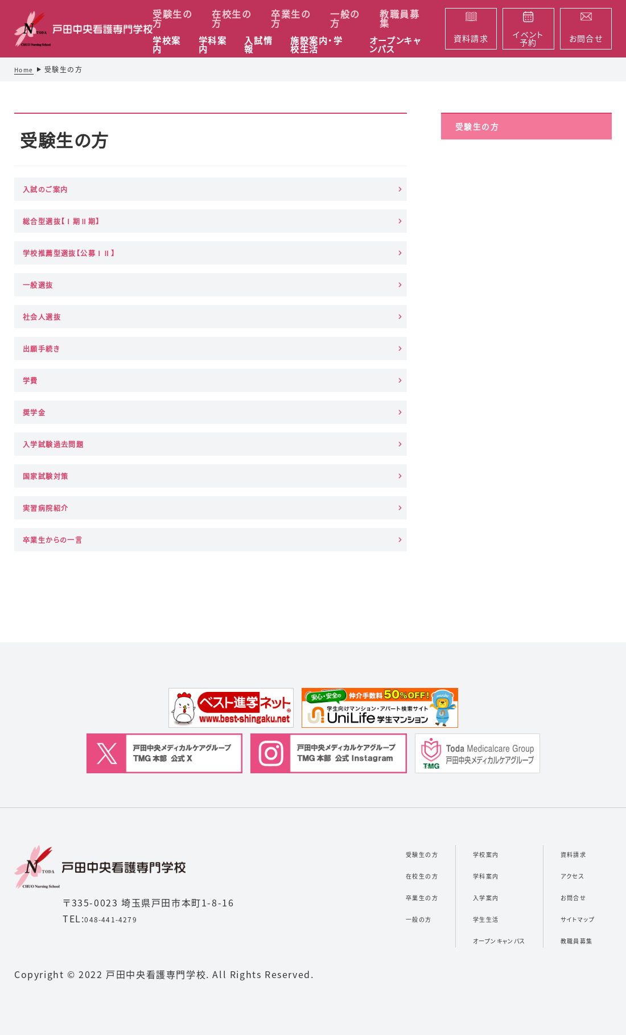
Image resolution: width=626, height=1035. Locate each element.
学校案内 (167, 45)
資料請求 (562, 707)
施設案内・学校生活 (316, 45)
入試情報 (258, 45)
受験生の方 (172, 18)
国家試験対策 (59, 378)
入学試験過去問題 (338, 314)
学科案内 (213, 45)
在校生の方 (231, 18)
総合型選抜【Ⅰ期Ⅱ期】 (198, 203)
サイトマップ (568, 771)
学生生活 (445, 771)
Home (25, 69)
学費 (37, 314)
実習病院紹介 (195, 378)
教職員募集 (399, 18)
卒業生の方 (290, 18)
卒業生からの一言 (336, 378)
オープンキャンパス (395, 45)
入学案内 (445, 750)
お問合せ (561, 750)
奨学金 (179, 314)
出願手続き (326, 258)
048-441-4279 (118, 772)
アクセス (560, 728)
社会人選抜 (190, 258)
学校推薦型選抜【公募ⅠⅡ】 (338, 203)
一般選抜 (48, 258)
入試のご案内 (58, 203)
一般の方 (345, 18)
